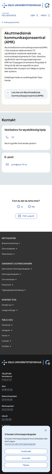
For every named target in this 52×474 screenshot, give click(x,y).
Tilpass (26, 465)
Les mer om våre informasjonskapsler (20, 444)
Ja (22, 206)
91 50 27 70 (7, 379)
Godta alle (26, 451)
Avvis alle (26, 458)
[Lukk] (45, 430)
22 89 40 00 (7, 389)
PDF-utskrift (28, 216)
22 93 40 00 (7, 399)
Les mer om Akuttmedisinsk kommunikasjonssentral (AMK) (27, 94)
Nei (33, 206)
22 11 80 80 (6, 419)
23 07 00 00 (7, 409)
